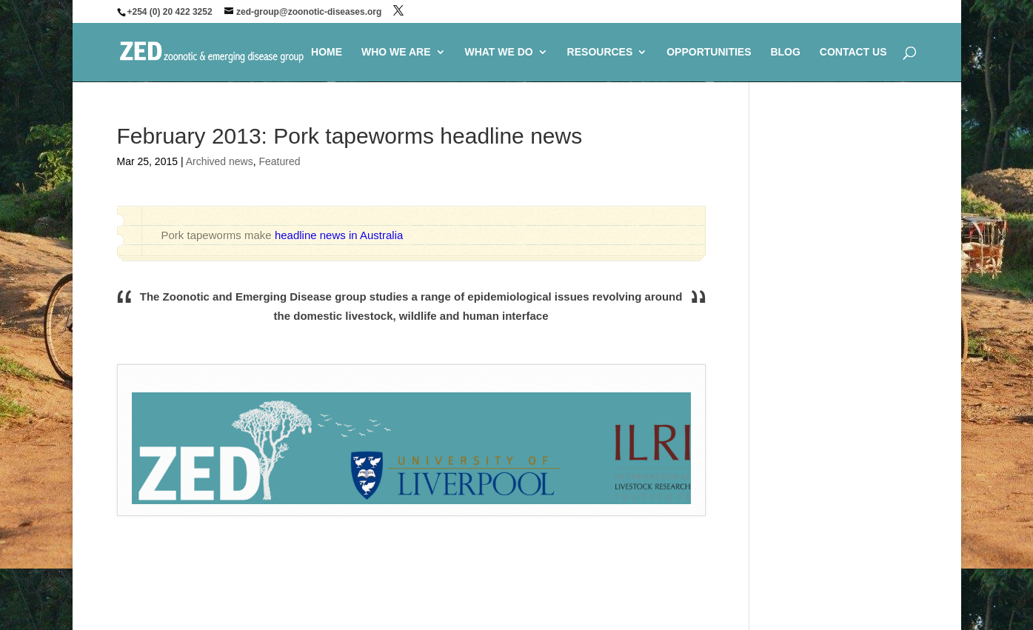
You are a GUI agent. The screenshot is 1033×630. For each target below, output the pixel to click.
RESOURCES (600, 52)
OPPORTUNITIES (708, 52)
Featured (279, 161)
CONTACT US (853, 52)
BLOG (785, 52)
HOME (326, 52)
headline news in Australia (339, 235)
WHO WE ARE (396, 52)
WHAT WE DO (498, 52)
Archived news (219, 161)
